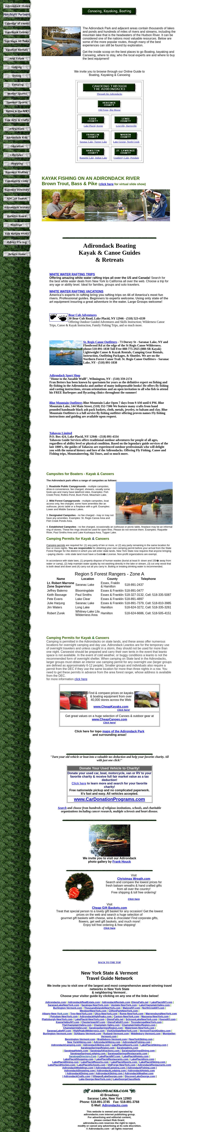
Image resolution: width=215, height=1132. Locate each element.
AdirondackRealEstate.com (84, 1002)
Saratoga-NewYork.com (95, 1005)
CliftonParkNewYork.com (123, 1010)
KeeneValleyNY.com (67, 1022)
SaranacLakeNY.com (59, 1030)
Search (62, 807)
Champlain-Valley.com (107, 1025)
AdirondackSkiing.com (96, 1044)
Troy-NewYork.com (81, 1013)
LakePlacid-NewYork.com (89, 1019)
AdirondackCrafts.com (77, 1076)
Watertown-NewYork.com (139, 1027)
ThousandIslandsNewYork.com (102, 1007)
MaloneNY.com (131, 1007)
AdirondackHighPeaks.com (96, 1016)
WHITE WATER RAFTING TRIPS (72, 274)
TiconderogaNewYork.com (146, 1022)
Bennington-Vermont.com (80, 1039)
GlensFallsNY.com (118, 1022)
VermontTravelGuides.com (155, 1030)
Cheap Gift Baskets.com (109, 907)
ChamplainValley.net (75, 1027)
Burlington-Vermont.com (67, 1007)
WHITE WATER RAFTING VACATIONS (76, 291)
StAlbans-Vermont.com (87, 1033)
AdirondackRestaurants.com (154, 1064)
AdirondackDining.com (80, 1073)
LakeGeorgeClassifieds (126, 1079)
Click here (109, 928)
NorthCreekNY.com (153, 1007)
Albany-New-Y (50, 1013)
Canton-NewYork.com (126, 1016)
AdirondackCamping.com (66, 1044)
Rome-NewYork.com (131, 1013)
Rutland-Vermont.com (116, 1033)
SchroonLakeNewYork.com (141, 1019)
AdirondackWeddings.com (77, 1067)
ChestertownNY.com (93, 1022)
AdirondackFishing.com (136, 1042)
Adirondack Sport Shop (64, 375)
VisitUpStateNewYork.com (122, 1030)
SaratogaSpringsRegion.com (106, 1027)
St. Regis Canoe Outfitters (100, 342)
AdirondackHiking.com (106, 1042)
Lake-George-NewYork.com (95, 1079)
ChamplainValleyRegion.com (139, 1025)
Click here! (123, 709)
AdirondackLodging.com (112, 1070)
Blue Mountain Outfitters (65, 402)
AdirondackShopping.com (80, 1070)
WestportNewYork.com (93, 1010)
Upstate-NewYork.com (124, 1005)
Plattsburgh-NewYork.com (57, 1019)
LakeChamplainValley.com (154, 1005)
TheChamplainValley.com (77, 1025)
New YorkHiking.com (79, 1042)
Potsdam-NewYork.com (64, 1016)
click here (107, 184)
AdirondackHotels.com (141, 1070)
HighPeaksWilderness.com (89, 1030)
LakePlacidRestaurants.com (112, 1059)
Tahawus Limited (60, 433)
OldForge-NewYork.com (121, 1064)
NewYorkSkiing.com (141, 1039)
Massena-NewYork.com (155, 1016)
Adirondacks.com (55, 1002)
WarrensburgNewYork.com (161, 1013)
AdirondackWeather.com (139, 1073)
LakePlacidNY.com (161, 1002)
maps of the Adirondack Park (123, 731)
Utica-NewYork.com (105, 1013)
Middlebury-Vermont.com (146, 1033)
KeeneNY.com (167, 1019)
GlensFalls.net (140, 1002)
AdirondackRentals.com (116, 1002)
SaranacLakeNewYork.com (63, 1005)
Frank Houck (121, 861)
